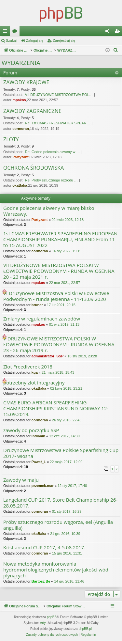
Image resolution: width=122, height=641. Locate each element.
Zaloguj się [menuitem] (108, 32)
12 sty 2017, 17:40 (72, 486)
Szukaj (11, 40)
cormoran (20, 129)
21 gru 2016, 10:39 (65, 534)
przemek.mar (43, 486)
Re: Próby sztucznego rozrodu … (51, 180)
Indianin (38, 436)
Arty (43, 623)
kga (35, 372)
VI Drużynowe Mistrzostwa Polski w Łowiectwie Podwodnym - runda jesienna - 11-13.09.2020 (56, 296)
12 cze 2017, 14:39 (64, 436)
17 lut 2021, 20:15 (61, 305)
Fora (16, 32)
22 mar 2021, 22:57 (64, 283)
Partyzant (20, 157)
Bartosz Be (41, 581)
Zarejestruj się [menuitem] (118, 32)
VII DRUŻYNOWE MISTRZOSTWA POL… (59, 95)
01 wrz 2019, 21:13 (64, 324)
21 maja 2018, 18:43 (58, 372)
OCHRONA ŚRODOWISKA (33, 168)
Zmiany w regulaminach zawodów (41, 319)
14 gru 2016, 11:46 (69, 581)
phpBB (52, 617)
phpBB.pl (85, 629)
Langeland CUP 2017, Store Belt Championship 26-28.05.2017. (60, 503)
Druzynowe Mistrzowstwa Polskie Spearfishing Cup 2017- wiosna (60, 453)
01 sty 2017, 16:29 (67, 511)
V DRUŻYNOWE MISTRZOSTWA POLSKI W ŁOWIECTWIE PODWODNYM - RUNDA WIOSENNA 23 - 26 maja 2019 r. (59, 344)
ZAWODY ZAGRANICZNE (32, 111)
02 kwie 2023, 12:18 (68, 220)
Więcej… (6, 32)
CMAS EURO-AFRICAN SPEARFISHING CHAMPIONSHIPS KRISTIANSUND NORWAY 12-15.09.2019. (55, 408)
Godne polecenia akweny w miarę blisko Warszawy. (48, 211)
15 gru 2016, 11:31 (67, 553)
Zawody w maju (21, 480)
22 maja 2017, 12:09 (66, 462)
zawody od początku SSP (31, 430)
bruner (37, 305)
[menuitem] (116, 50)
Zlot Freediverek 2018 (27, 367)
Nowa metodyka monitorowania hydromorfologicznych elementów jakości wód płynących (55, 570)
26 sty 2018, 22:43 (67, 420)
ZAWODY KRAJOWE (26, 82)
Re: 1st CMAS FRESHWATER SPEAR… (57, 123)
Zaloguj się (34, 40)
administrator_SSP (47, 356)
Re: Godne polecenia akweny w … (52, 152)
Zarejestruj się (64, 40)
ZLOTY (11, 139)
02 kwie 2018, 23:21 (66, 388)
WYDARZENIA (21, 62)
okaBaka (19, 185)
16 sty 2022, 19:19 (67, 251)
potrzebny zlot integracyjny (34, 383)
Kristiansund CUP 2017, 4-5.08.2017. (44, 547)
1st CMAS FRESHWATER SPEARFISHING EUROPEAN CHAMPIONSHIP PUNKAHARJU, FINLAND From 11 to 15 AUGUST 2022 (60, 239)
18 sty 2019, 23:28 (82, 356)
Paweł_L (39, 462)
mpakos (19, 100)
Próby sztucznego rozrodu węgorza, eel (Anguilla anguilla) (58, 525)
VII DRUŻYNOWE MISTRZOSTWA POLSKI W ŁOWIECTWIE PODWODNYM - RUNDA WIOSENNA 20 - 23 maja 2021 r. (59, 271)
